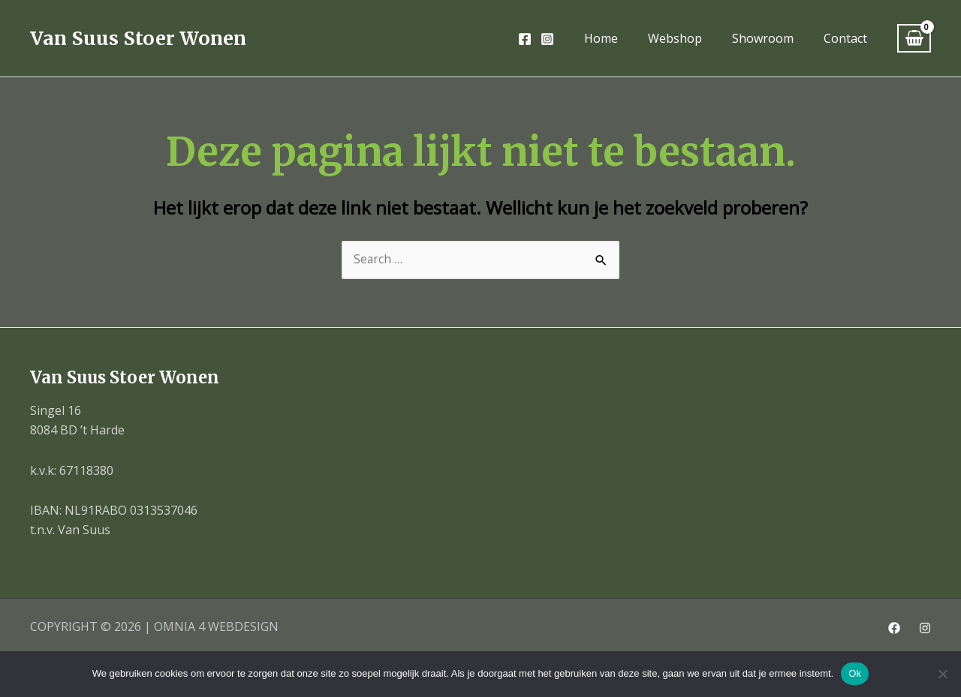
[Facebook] (525, 39)
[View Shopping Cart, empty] (914, 38)
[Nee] (942, 673)
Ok (854, 673)
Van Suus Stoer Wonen (138, 38)
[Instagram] (547, 39)
